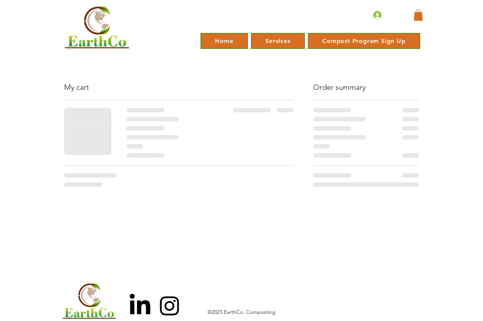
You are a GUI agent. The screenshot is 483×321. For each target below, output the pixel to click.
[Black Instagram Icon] (169, 306)
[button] (418, 15)
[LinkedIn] (140, 306)
